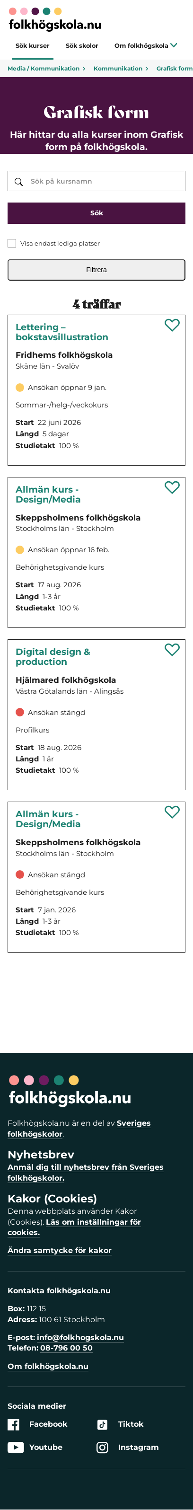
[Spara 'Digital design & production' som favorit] (172, 649)
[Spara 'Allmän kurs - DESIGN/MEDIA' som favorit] (172, 812)
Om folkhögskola (145, 45)
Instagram (127, 1448)
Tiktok (120, 1425)
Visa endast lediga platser (60, 243)
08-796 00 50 (66, 1347)
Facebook (38, 1425)
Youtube (35, 1448)
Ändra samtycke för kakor (60, 1250)
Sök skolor (82, 45)
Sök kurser (33, 45)
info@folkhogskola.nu (80, 1337)
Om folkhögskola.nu (48, 1366)
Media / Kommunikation (47, 68)
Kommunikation (121, 68)
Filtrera (96, 270)
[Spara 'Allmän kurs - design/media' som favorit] (172, 487)
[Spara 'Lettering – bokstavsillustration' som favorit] (172, 325)
